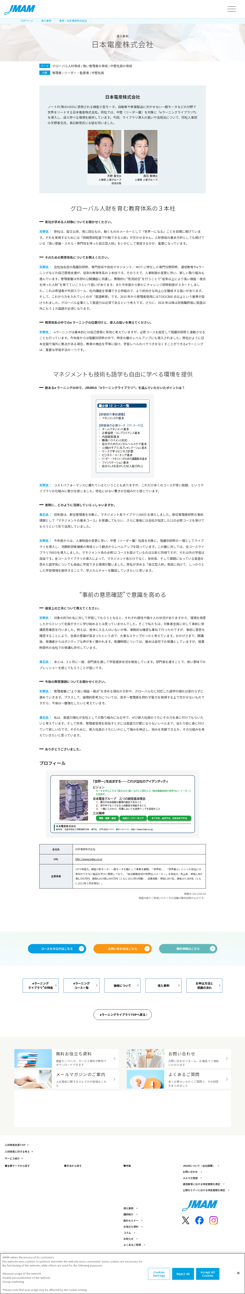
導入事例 (46, 20)
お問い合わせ (189, 1198)
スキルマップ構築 (133, 1205)
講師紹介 (128, 1240)
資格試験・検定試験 (75, 1253)
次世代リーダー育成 (15, 1217)
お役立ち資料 (130, 1252)
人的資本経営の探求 (134, 1223)
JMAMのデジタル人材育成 (138, 1199)
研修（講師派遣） (73, 1199)
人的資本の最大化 (14, 1229)
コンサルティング (73, 1247)
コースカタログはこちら (57, 949)
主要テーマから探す (17, 1191)
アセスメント (71, 1205)
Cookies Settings (159, 1275)
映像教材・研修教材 (75, 1241)
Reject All (183, 1276)
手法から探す (73, 1191)
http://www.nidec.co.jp (88, 859)
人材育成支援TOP (14, 1170)
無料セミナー (130, 1246)
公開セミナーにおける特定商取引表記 (203, 1216)
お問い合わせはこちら (122, 949)
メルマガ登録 (189, 1204)
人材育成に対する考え (16, 1177)
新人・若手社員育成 (15, 1211)
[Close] (238, 1274)
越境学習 (68, 1235)
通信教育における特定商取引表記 (200, 1210)
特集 (127, 1191)
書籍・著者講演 (72, 1223)
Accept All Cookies (208, 1275)
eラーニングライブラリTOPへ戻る (123, 1015)
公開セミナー (71, 1229)
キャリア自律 (12, 1223)
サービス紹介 (11, 1184)
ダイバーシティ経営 (134, 1217)
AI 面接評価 (129, 1211)
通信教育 (68, 1217)
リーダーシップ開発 (15, 1205)
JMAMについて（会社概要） (197, 1191)
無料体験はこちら (188, 949)
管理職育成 (10, 1199)
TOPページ (27, 20)
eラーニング (70, 1211)
